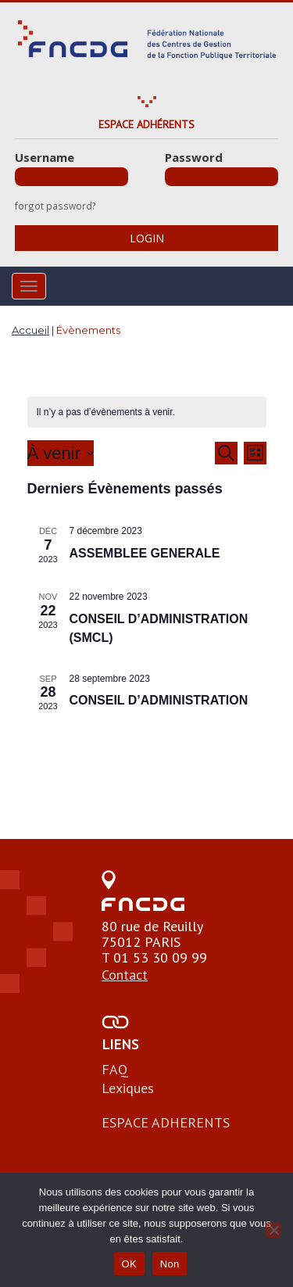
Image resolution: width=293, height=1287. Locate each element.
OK (129, 1264)
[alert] (146, 412)
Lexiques (128, 1088)
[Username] (71, 176)
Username (44, 157)
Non (170, 1264)
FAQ (115, 1069)
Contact (125, 975)
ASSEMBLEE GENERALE (145, 553)
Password (194, 157)
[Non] (273, 1230)
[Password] (221, 176)
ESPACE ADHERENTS (166, 1122)
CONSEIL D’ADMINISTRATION (159, 700)
